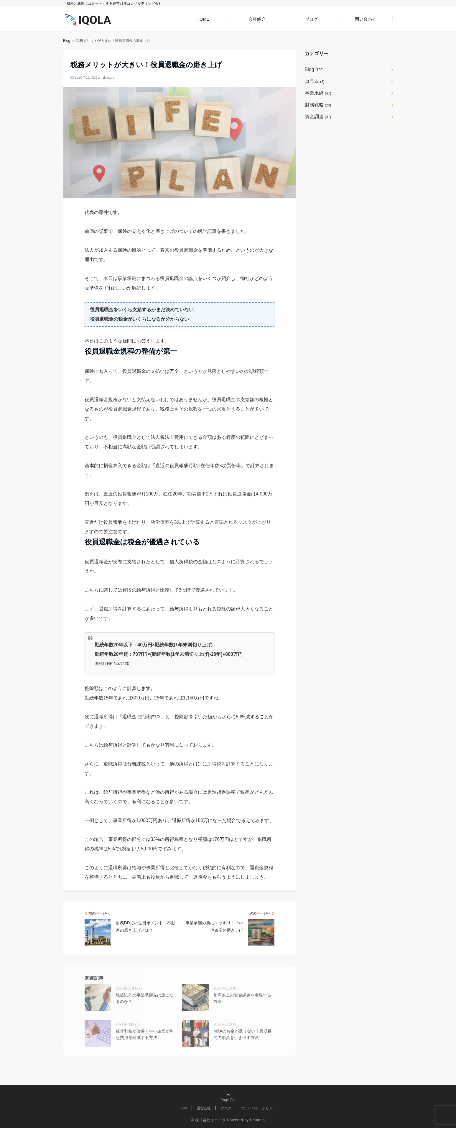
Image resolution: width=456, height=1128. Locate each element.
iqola (110, 77)
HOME (202, 19)
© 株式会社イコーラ (208, 1120)
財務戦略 (318, 104)
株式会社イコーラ (79, 41)
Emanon (257, 1120)
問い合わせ (365, 19)
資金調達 (318, 116)
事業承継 (318, 92)
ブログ (311, 19)
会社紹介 (257, 19)
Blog (314, 69)
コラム (315, 81)
